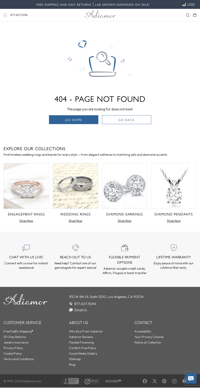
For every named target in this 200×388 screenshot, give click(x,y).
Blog (72, 365)
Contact (143, 322)
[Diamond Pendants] (173, 194)
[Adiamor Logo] (100, 14)
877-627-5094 (19, 15)
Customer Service (22, 322)
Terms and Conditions (19, 359)
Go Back (126, 119)
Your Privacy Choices (149, 337)
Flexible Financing (81, 342)
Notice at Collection (148, 342)
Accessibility (143, 331)
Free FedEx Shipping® (18, 331)
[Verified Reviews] (113, 381)
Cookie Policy (13, 353)
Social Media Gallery (83, 353)
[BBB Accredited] (71, 381)
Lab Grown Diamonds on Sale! (122, 4)
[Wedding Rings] (75, 194)
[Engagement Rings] (26, 194)
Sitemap (75, 359)
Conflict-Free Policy (82, 348)
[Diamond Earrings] (125, 194)
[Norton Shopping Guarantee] (92, 381)
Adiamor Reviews (81, 337)
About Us (78, 322)
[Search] (187, 15)
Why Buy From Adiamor (86, 331)
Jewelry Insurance (16, 342)
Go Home (73, 119)
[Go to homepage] (25, 303)
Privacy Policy (13, 348)
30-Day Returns (15, 337)
